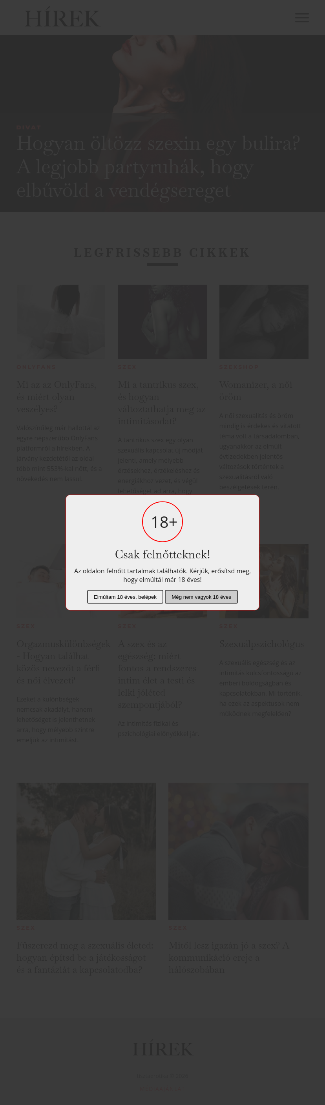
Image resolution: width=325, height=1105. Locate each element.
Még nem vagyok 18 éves (201, 597)
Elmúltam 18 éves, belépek (125, 597)
